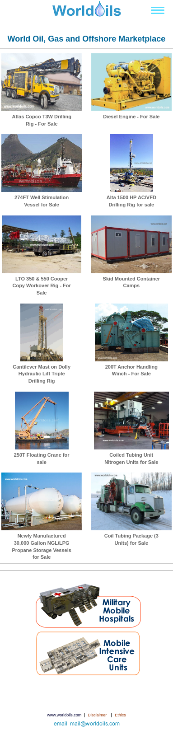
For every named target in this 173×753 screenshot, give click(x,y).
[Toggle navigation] (158, 10)
